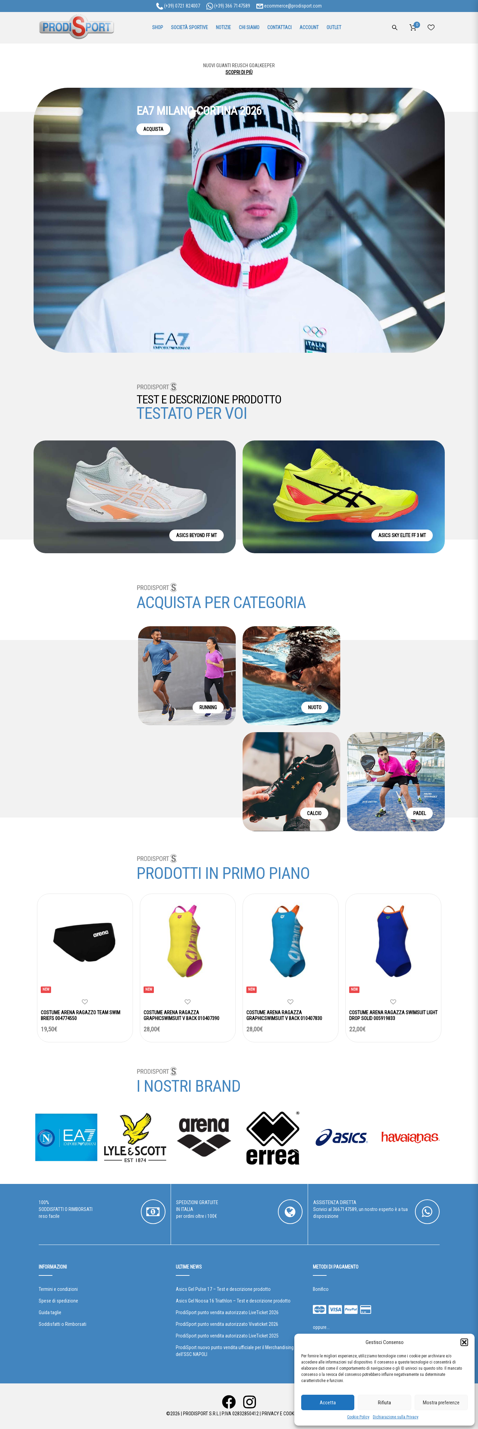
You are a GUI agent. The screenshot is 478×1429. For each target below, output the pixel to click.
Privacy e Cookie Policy (287, 1413)
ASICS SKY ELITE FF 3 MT (402, 535)
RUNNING (208, 707)
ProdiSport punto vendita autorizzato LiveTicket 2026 (227, 1312)
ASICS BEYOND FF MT (196, 535)
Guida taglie (50, 1312)
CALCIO (314, 813)
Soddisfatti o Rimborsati (62, 1324)
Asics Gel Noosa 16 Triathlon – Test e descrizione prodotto (233, 1301)
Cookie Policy (358, 1417)
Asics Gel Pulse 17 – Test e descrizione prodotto (223, 1289)
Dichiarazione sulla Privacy (395, 1417)
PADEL (419, 813)
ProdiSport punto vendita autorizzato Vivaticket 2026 (227, 1324)
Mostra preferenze (441, 1403)
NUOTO (314, 707)
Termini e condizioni (58, 1289)
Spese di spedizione (58, 1301)
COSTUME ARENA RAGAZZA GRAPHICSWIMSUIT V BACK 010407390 (181, 1015)
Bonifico (321, 1289)
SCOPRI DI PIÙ (239, 72)
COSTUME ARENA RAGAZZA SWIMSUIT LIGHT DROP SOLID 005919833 (393, 1015)
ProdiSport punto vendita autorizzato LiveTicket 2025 (227, 1336)
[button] (464, 1342)
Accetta (328, 1403)
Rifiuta (384, 1403)
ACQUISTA (153, 129)
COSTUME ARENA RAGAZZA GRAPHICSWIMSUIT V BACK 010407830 (284, 1015)
